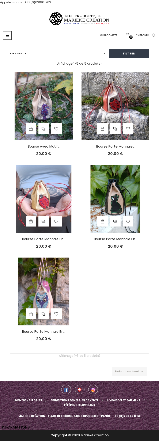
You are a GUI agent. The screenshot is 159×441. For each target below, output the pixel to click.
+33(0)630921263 (37, 2)
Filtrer (129, 53)
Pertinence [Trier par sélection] (57, 53)
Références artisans (79, 405)
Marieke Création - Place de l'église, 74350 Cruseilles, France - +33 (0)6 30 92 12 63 (79, 416)
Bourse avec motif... (44, 146)
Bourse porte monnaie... (115, 146)
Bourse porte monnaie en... (43, 239)
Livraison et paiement (123, 400)
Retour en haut (129, 371)
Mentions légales (28, 400)
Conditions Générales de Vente (75, 400)
